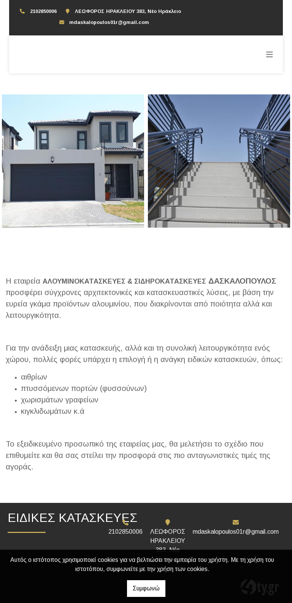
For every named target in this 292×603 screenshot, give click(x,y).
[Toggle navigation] (270, 54)
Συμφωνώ (146, 588)
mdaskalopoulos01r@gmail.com (109, 22)
